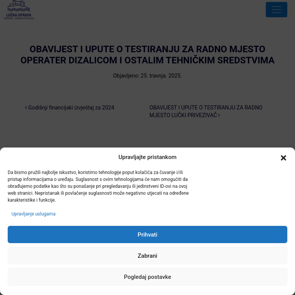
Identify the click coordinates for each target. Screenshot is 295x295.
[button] (283, 157)
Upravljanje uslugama (33, 214)
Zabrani (147, 255)
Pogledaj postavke (147, 276)
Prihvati (147, 234)
